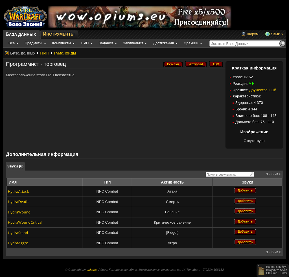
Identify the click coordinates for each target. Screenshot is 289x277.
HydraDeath (18, 201)
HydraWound (19, 212)
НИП (44, 53)
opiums (92, 269)
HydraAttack (18, 191)
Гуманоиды (65, 53)
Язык (275, 34)
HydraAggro (18, 242)
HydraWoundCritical (25, 222)
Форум (253, 34)
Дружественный (262, 90)
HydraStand (18, 232)
